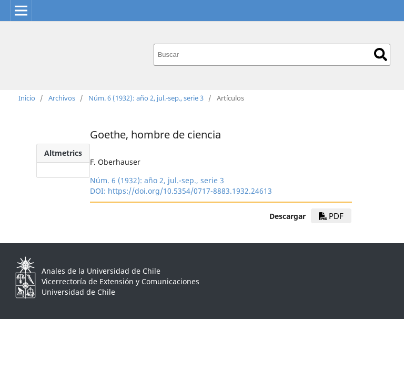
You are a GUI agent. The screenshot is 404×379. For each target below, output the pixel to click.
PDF (331, 216)
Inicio (26, 98)
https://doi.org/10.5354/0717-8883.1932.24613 (190, 191)
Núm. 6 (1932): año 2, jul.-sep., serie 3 (146, 98)
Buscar (380, 54)
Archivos (61, 98)
